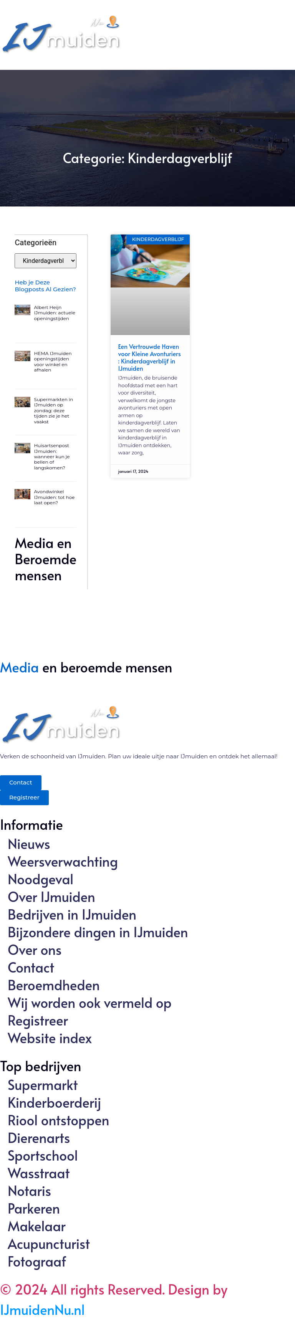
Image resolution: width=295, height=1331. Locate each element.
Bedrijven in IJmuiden (72, 914)
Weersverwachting (63, 861)
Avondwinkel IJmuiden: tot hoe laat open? (54, 496)
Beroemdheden (54, 984)
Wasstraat (39, 1172)
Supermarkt (43, 1084)
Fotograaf (37, 1261)
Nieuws (29, 843)
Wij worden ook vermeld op (90, 1002)
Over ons (34, 949)
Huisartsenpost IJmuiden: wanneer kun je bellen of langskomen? (52, 456)
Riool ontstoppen (58, 1119)
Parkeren (34, 1208)
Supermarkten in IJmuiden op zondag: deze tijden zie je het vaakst (53, 410)
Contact (31, 967)
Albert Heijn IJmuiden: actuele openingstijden (54, 312)
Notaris (29, 1190)
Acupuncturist (49, 1243)
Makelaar (37, 1225)
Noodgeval (40, 878)
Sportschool (43, 1155)
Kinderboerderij (54, 1102)
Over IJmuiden (51, 896)
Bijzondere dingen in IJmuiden (98, 931)
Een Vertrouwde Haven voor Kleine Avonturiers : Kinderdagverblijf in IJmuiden (149, 357)
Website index (50, 1037)
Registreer (38, 1020)
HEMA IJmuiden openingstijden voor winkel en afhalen (53, 361)
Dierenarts (39, 1137)
